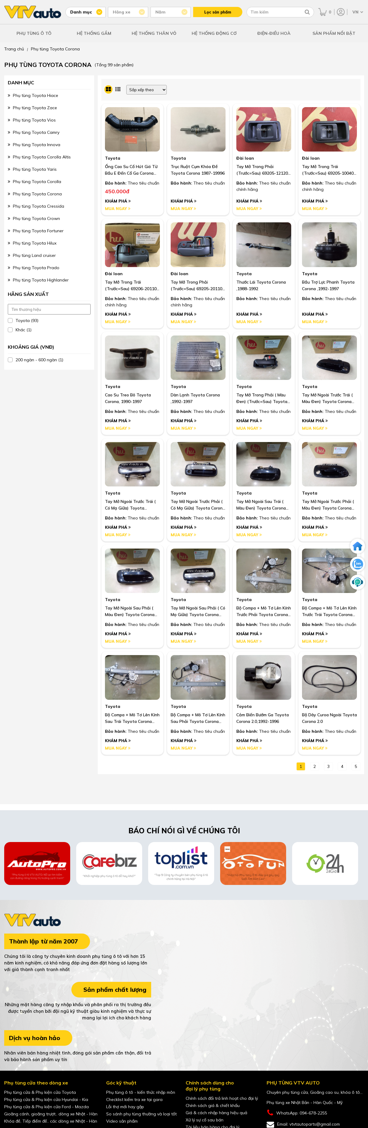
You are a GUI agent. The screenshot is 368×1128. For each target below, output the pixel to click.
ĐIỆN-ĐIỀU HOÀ (274, 33)
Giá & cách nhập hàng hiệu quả (216, 1112)
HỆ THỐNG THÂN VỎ (154, 33)
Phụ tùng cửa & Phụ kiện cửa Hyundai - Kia (46, 1099)
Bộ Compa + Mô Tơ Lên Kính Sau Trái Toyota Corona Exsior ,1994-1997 (132, 718)
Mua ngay (117, 208)
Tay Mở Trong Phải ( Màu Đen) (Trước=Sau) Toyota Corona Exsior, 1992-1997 (261, 398)
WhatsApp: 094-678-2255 (297, 1113)
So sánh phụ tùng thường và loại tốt (141, 1114)
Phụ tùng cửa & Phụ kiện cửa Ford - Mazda (46, 1106)
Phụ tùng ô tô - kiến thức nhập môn (140, 1092)
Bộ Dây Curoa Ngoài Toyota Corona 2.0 (329, 718)
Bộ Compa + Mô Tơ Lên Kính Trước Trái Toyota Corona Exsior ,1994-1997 (329, 611)
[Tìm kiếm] (307, 12)
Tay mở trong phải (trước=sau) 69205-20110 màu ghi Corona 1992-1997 (197, 285)
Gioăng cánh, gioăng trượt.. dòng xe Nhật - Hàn (50, 1114)
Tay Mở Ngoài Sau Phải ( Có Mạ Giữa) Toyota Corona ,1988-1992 (198, 611)
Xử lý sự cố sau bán (204, 1120)
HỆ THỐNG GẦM (94, 33)
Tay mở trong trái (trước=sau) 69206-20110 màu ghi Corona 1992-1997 (131, 285)
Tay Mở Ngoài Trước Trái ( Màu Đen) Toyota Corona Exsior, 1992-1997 (327, 398)
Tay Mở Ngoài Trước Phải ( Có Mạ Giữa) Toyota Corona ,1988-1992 (198, 505)
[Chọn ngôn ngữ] (357, 12)
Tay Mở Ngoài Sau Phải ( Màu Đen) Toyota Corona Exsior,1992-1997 (129, 611)
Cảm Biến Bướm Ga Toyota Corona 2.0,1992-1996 (262, 718)
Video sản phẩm (122, 1121)
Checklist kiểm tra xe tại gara (134, 1099)
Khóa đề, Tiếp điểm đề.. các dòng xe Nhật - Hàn (50, 1121)
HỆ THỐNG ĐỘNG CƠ (214, 33)
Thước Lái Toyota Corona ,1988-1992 (261, 285)
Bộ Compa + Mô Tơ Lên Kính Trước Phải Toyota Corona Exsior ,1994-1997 (263, 611)
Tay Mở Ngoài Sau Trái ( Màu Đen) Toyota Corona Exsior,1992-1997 (261, 505)
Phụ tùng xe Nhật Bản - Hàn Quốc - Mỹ (305, 1102)
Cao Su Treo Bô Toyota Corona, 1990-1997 (128, 398)
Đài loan (245, 158)
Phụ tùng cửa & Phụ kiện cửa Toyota (40, 1092)
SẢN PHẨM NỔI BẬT (334, 33)
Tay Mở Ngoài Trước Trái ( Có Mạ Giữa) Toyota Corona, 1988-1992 (130, 505)
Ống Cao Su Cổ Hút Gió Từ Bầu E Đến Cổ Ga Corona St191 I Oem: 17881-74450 (131, 170)
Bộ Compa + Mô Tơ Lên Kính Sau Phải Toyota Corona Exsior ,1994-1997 (198, 718)
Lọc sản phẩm (217, 12)
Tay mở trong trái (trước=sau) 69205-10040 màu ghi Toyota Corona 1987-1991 (328, 170)
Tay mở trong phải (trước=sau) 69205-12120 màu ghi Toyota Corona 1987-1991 (262, 170)
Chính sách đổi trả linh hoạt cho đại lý (222, 1098)
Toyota (112, 158)
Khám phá (118, 201)
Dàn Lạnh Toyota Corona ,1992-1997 (195, 398)
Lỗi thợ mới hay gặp (125, 1106)
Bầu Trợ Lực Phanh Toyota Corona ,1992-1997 (328, 285)
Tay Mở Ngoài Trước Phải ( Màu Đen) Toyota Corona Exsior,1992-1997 (328, 505)
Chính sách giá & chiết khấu (213, 1105)
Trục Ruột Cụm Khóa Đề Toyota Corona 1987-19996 (198, 170)
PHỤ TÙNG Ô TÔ (34, 33)
